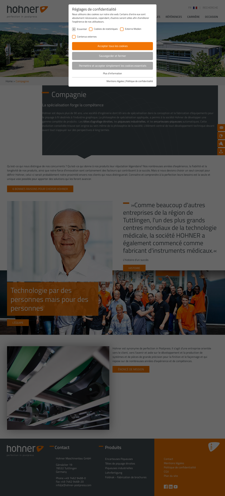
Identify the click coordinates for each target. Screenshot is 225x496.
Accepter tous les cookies (113, 46)
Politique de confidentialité (139, 81)
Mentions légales (115, 81)
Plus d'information (112, 73)
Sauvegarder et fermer (112, 56)
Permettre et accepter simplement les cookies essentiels (112, 66)
